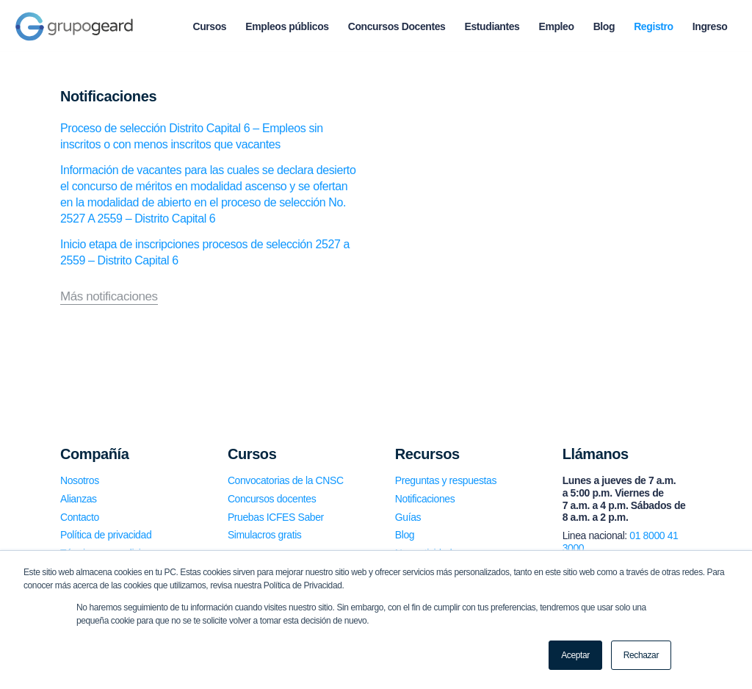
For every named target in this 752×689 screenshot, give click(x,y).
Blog (404, 535)
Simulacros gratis (265, 535)
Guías (408, 517)
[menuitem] (209, 26)
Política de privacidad (105, 535)
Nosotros (79, 480)
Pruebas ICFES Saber (276, 517)
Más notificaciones (109, 296)
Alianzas (78, 499)
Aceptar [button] (575, 655)
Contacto (79, 517)
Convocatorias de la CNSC (286, 480)
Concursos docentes (272, 499)
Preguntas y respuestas (445, 480)
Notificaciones (425, 499)
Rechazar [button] (641, 655)
